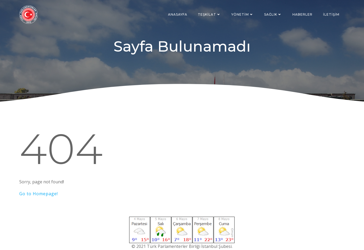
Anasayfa (177, 14)
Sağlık (273, 14)
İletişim (331, 14)
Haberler (302, 14)
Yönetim (242, 14)
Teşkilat (209, 14)
